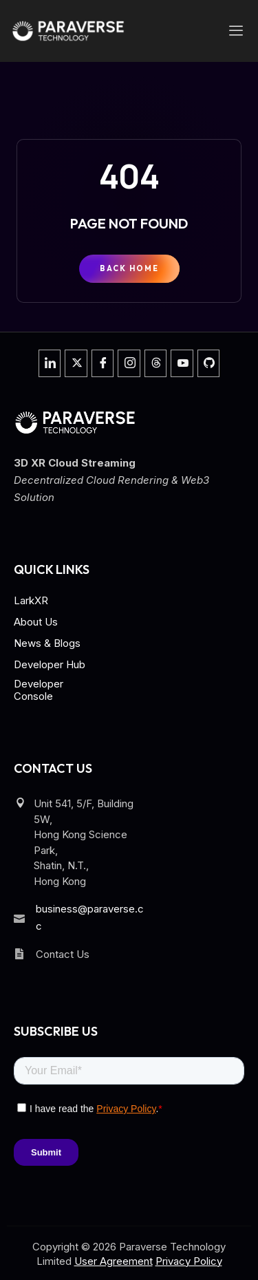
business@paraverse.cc (90, 917)
